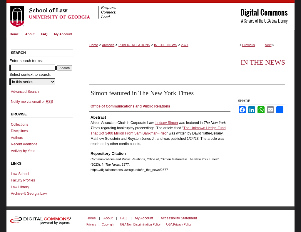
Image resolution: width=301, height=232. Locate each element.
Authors (17, 138)
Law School (20, 174)
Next (268, 45)
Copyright (108, 224)
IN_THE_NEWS (165, 45)
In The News (262, 62)
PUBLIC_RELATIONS (134, 45)
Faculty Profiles (23, 180)
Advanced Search (25, 92)
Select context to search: (30, 74)
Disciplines (19, 131)
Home (93, 45)
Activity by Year (23, 151)
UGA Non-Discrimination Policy (140, 224)
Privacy (91, 224)
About (108, 218)
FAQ (123, 218)
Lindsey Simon (166, 123)
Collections (19, 124)
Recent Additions (24, 144)
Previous (248, 45)
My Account (144, 218)
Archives (108, 45)
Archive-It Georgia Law (29, 193)
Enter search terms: (26, 60)
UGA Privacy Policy (178, 224)
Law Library (20, 187)
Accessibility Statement (179, 218)
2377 (184, 45)
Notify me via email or (32, 102)
